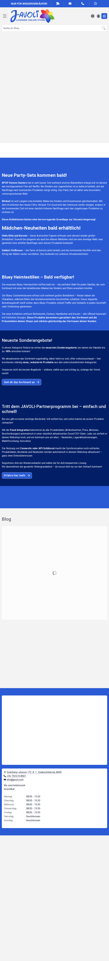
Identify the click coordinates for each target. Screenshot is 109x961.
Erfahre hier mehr (17, 475)
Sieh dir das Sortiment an (21, 382)
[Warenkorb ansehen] (104, 16)
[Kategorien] (5, 16)
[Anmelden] (98, 16)
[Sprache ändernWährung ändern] (93, 16)
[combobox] (54, 28)
